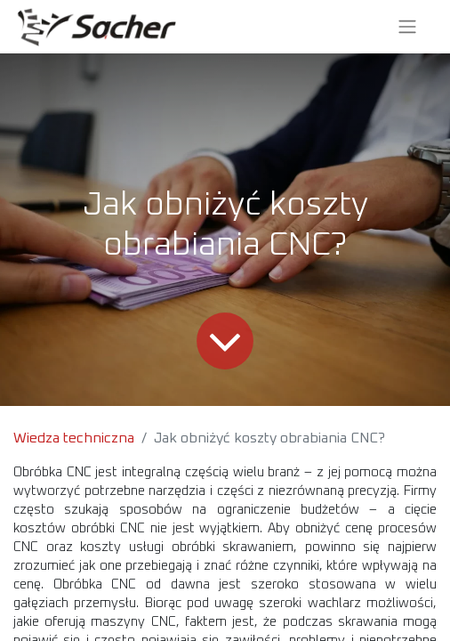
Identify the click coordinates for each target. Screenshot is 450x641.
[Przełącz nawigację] (407, 26)
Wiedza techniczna (73, 438)
